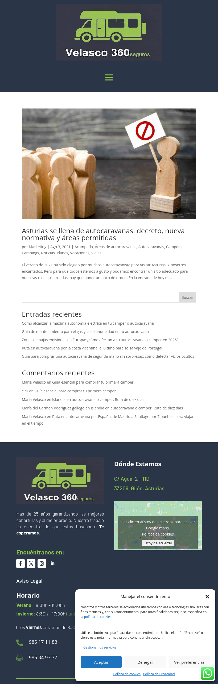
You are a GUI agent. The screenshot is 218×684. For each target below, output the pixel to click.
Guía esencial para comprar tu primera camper (92, 382)
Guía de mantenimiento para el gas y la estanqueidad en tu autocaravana (85, 331)
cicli (25, 390)
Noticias (48, 252)
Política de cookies (127, 674)
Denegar (145, 662)
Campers (174, 246)
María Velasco (34, 382)
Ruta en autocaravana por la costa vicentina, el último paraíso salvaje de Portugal (92, 348)
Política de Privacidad (159, 674)
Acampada (84, 246)
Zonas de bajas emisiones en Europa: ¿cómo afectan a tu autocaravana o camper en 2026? (100, 339)
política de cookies (98, 616)
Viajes (96, 252)
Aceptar (101, 662)
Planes (62, 252)
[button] (207, 596)
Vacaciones (79, 252)
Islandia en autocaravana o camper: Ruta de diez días (98, 399)
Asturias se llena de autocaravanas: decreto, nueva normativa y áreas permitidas (103, 234)
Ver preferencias (189, 662)
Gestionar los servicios (100, 647)
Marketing (37, 246)
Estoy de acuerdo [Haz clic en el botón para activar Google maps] (158, 542)
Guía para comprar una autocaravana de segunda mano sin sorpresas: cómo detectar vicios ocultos (108, 356)
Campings (30, 252)
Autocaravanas (151, 246)
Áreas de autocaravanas (115, 246)
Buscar (188, 297)
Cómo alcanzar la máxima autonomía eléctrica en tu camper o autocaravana (88, 323)
